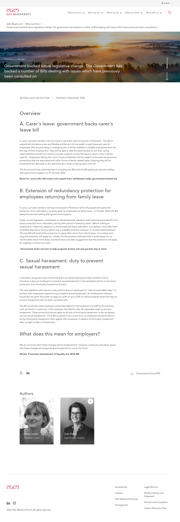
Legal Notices (151, 487)
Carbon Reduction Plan (155, 508)
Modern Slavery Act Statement (154, 494)
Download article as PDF (148, 373)
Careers (119, 493)
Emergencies (121, 505)
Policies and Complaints (156, 502)
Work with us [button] (152, 13)
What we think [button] (132, 13)
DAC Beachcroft (15, 24)
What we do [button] (113, 13)
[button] (169, 12)
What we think (33, 24)
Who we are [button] (94, 13)
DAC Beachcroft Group (126, 499)
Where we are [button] (75, 13)
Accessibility (121, 487)
